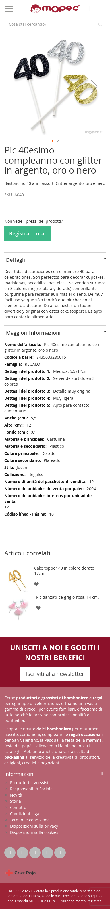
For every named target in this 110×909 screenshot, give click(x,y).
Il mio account (90, 12)
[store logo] (55, 8)
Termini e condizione (30, 820)
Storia (15, 801)
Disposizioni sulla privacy (34, 826)
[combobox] (55, 24)
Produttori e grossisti (30, 782)
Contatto (18, 807)
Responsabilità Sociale (31, 788)
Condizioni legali (25, 813)
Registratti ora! (27, 233)
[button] (94, 86)
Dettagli (15, 259)
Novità (16, 795)
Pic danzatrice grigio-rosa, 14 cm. (67, 597)
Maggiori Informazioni (33, 332)
